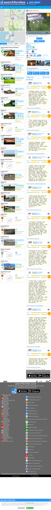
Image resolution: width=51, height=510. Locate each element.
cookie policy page (29, 502)
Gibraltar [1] (5, 442)
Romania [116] (6, 462)
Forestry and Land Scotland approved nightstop (37, 452)
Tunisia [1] (5, 471)
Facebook (41, 41)
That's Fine (30, 508)
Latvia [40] (5, 451)
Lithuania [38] (6, 453)
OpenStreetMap (22, 30)
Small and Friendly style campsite (34, 476)
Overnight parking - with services (34, 429)
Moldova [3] (5, 456)
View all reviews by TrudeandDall (35, 338)
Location (39, 38)
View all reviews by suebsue (33, 407)
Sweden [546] (6, 468)
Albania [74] (5, 429)
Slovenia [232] (6, 466)
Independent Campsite (32, 460)
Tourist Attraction (31, 479)
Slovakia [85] (5, 465)
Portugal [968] (6, 461)
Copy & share (43, 73)
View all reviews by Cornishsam (34, 296)
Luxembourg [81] (6, 454)
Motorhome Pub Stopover (33, 438)
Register (37, 2)
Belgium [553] (6, 432)
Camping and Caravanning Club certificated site (37, 474)
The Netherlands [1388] (8, 470)
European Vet (30, 482)
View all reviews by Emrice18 (34, 230)
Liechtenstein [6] (6, 452)
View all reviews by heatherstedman (36, 168)
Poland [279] (5, 460)
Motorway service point (32, 446)
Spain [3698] (5, 467)
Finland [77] (5, 439)
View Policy (21, 508)
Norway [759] (6, 459)
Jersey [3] (5, 450)
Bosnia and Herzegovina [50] (9, 433)
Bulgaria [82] (5, 434)
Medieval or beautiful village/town (35, 493)
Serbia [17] (5, 464)
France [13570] (6, 440)
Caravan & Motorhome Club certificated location (37, 468)
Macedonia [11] (6, 455)
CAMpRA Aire (30, 457)
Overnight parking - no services (34, 432)
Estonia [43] (5, 438)
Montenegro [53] (6, 457)
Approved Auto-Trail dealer (33, 485)
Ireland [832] (5, 446)
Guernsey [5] (5, 444)
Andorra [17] (5, 430)
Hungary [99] (6, 445)
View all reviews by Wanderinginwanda (36, 202)
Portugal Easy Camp (32, 454)
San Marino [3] (6, 463)
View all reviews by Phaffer (33, 385)
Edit (48, 73)
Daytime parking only (32, 443)
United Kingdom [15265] (8, 474)
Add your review (36, 73)
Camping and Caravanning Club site (35, 471)
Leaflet (16, 30)
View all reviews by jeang (33, 142)
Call (36, 41)
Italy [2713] (5, 448)
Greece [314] (5, 443)
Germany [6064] (6, 441)
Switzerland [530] (6, 469)
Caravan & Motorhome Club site (34, 465)
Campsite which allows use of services (35, 463)
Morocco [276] (6, 458)
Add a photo (30, 73)
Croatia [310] (5, 435)
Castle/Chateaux (31, 490)
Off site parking (31, 435)
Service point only (31, 440)
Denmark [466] (6, 437)
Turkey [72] (5, 473)
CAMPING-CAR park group (33, 449)
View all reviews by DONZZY (34, 118)
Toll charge (30, 487)
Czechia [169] (6, 436)
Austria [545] (5, 431)
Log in (31, 2)
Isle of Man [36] (6, 447)
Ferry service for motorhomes (33, 496)
